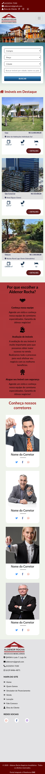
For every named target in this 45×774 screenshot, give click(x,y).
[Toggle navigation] (39, 18)
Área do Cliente (9, 9)
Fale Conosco (11, 703)
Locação (8, 699)
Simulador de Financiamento (17, 690)
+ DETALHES (33, 151)
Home (8, 682)
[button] (3, 33)
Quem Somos (11, 686)
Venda (8, 695)
